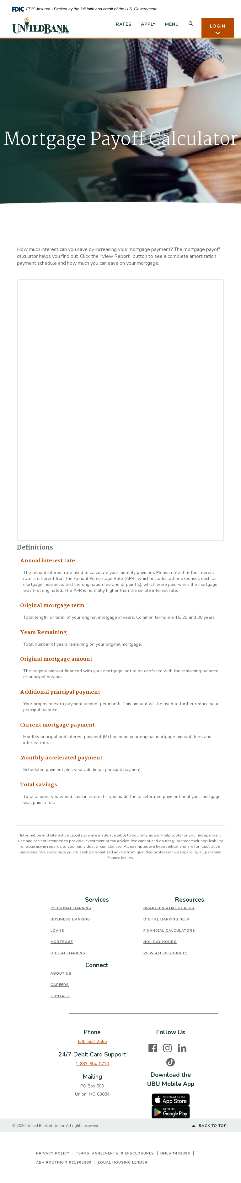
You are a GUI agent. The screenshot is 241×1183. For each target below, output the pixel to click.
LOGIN (217, 29)
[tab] (97, 899)
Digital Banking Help (166, 919)
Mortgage (62, 942)
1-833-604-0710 (92, 1064)
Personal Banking (71, 908)
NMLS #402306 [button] (175, 1153)
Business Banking (70, 919)
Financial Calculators (169, 930)
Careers (60, 984)
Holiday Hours (160, 942)
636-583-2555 (92, 1042)
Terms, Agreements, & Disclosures (115, 1153)
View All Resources (165, 953)
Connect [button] (96, 965)
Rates (123, 24)
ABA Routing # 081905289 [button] (64, 1162)
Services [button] (97, 900)
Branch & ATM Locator (169, 908)
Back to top (209, 1126)
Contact (60, 996)
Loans (57, 930)
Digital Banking (68, 953)
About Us (61, 973)
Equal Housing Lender (122, 1162)
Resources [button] (189, 900)
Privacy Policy (53, 1153)
